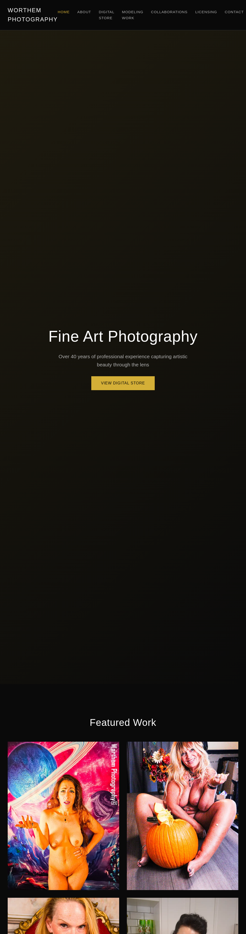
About (84, 12)
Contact (234, 12)
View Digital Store (123, 383)
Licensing (206, 12)
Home (64, 12)
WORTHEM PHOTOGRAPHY (33, 15)
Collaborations (169, 12)
